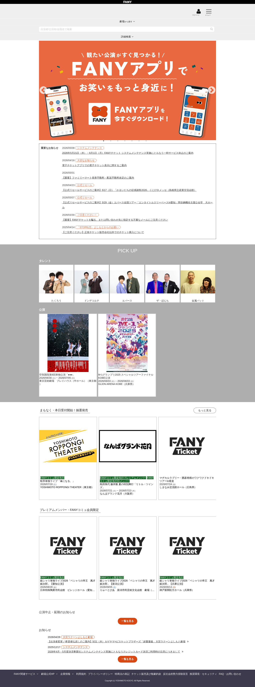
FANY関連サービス (24, 673)
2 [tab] (114, 141)
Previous (43, 90)
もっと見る (204, 410)
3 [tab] (121, 141)
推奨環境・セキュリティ (203, 673)
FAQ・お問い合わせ (230, 673)
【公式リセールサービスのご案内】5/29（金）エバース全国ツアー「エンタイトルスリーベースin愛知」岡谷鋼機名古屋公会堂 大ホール (137, 205)
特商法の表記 (122, 673)
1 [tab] (107, 141)
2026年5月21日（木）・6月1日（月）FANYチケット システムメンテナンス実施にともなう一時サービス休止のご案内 (127, 152)
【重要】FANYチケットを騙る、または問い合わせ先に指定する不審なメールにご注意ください (115, 219)
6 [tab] (142, 141)
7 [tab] (150, 141)
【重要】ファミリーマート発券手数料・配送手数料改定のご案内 (98, 177)
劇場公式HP (47, 673)
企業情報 (65, 673)
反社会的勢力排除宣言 (175, 673)
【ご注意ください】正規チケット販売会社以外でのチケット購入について (103, 232)
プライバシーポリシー (100, 673)
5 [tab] (135, 141)
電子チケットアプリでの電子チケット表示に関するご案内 (94, 165)
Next (211, 90)
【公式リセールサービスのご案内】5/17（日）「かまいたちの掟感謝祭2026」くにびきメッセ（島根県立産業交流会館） (129, 190)
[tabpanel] (127, 90)
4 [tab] (128, 141)
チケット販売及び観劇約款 (146, 673)
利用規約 (81, 673)
